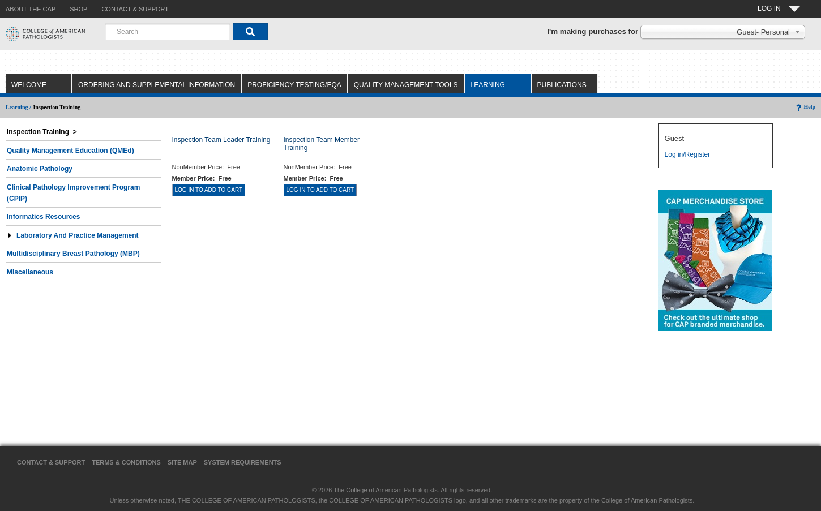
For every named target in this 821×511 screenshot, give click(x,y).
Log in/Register (688, 154)
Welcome (28, 85)
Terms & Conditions (126, 462)
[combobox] (167, 31)
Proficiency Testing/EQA (294, 85)
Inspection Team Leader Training (221, 140)
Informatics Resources (43, 217)
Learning (488, 85)
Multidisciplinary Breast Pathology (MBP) (73, 253)
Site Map (182, 462)
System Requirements (242, 462)
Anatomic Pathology (39, 169)
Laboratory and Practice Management (73, 235)
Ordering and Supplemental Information (156, 85)
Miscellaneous (30, 272)
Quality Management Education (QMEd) (70, 150)
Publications (562, 85)
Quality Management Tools (406, 85)
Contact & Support (51, 462)
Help (804, 107)
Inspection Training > (42, 132)
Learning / (18, 107)
